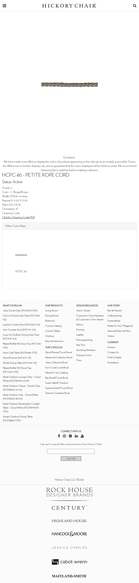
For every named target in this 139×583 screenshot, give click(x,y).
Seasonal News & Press (119, 331)
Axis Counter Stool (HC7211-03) (19, 329)
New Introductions (54, 341)
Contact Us (113, 352)
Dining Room (52, 315)
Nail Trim (80, 345)
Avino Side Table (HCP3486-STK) (20, 352)
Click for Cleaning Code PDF (18, 217)
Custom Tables (52, 331)
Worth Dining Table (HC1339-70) (20, 363)
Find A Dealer (114, 357)
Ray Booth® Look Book (56, 377)
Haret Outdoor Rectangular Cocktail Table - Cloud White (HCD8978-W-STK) (21, 407)
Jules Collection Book (56, 362)
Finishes (80, 329)
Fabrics (79, 324)
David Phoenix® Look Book (58, 352)
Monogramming (84, 340)
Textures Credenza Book (57, 393)
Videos (111, 336)
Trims (79, 360)
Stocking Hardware (85, 350)
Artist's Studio (83, 310)
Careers (111, 347)
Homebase (112, 362)
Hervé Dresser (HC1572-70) (17, 357)
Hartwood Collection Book (58, 357)
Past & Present (114, 310)
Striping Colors (84, 355)
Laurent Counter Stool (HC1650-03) (21, 324)
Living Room (51, 310)
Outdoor (49, 336)
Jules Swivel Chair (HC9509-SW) (20, 310)
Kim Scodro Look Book (57, 367)
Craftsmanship (114, 315)
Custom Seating (53, 326)
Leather (80, 334)
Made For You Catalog (56, 372)
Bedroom (50, 320)
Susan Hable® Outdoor (56, 383)
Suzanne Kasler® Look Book (59, 388)
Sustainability (113, 320)
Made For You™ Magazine (120, 326)
